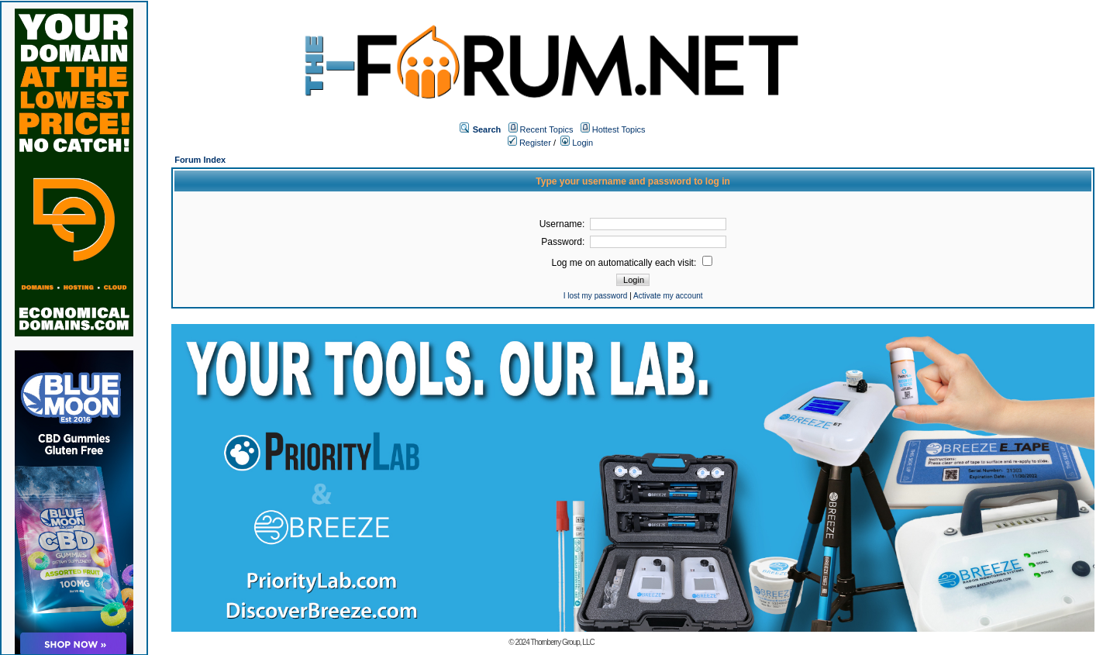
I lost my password (596, 295)
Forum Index (200, 159)
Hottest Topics (619, 129)
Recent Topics (547, 129)
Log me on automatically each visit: (632, 262)
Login (576, 142)
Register (529, 142)
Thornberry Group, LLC (562, 642)
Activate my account (667, 295)
